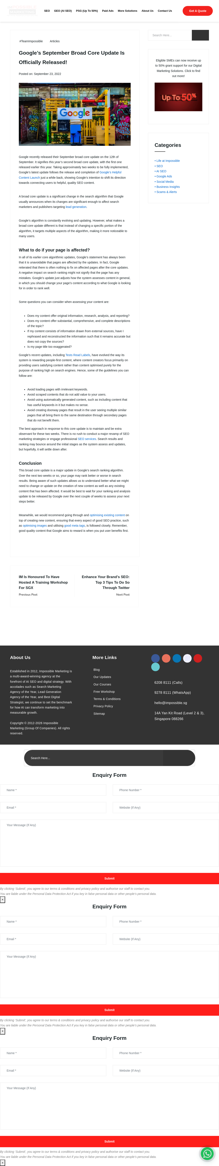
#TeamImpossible (31, 41)
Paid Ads (108, 10)
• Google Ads (163, 176)
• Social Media (164, 181)
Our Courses (102, 684)
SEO (47, 10)
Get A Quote (197, 11)
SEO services (87, 439)
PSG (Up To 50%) (87, 10)
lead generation (76, 207)
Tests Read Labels (77, 355)
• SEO (159, 166)
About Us (148, 10)
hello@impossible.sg (170, 703)
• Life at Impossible (167, 160)
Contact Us (165, 10)
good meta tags (74, 525)
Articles (55, 41)
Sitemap (99, 713)
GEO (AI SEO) (63, 10)
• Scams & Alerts (166, 192)
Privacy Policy (103, 706)
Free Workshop (104, 691)
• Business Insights (167, 186)
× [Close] (2, 899)
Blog (96, 669)
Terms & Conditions (107, 699)
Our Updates (102, 677)
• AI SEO (160, 171)
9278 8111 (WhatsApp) (172, 692)
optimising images (35, 525)
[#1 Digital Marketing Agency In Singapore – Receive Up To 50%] (207, 1153)
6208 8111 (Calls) (168, 682)
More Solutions (127, 10)
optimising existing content (107, 515)
